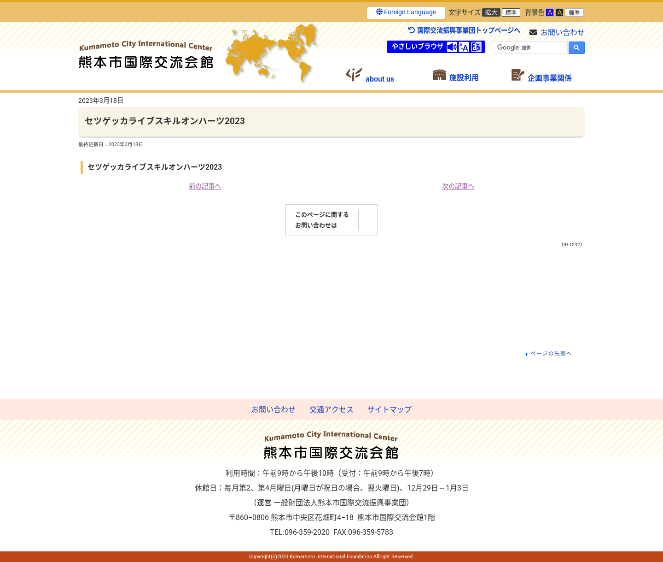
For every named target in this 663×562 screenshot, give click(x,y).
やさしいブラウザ (417, 47)
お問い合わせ (563, 32)
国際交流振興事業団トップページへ (463, 31)
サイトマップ (389, 409)
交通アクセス (331, 409)
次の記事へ (458, 186)
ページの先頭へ (551, 353)
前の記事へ (205, 186)
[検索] (529, 47)
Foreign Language (406, 12)
